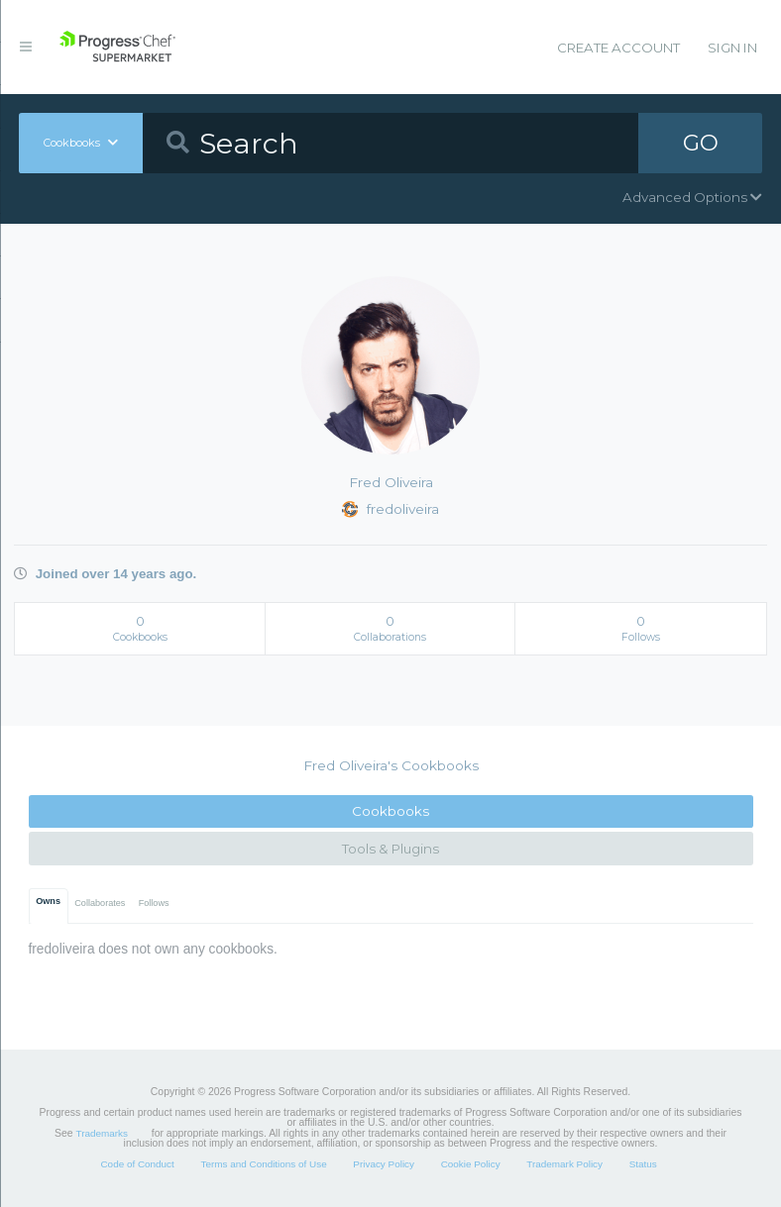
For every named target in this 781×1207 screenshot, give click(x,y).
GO (701, 142)
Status (643, 1163)
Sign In (732, 47)
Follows (154, 903)
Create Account (618, 47)
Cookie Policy (471, 1163)
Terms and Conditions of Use (263, 1163)
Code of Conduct (136, 1163)
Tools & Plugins (390, 848)
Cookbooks (390, 811)
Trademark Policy (564, 1163)
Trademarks (102, 1133)
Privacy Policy (383, 1163)
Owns (48, 901)
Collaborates (99, 903)
